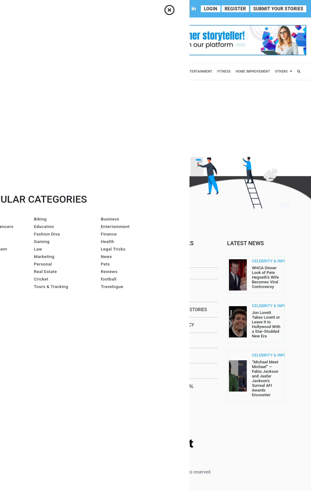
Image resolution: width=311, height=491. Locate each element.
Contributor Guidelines (89, 8)
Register (236, 8)
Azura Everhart (115, 353)
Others (281, 71)
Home (11, 8)
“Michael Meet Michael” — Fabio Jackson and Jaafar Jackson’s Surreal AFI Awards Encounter (265, 378)
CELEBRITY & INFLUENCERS (263, 261)
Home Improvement (253, 71)
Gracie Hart (110, 304)
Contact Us (53, 8)
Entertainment (198, 71)
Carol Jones (111, 401)
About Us (29, 8)
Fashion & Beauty (160, 71)
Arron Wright (113, 369)
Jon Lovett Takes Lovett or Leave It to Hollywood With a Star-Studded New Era (266, 324)
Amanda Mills (113, 288)
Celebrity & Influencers (60, 71)
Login (213, 8)
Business (26, 71)
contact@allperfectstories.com (61, 350)
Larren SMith (112, 320)
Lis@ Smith (109, 336)
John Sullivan (113, 418)
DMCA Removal (177, 386)
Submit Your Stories (279, 8)
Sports (107, 71)
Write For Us (127, 8)
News (91, 71)
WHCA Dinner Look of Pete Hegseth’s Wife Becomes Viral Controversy (265, 277)
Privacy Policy (177, 324)
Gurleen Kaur (112, 385)
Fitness (224, 71)
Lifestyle (131, 71)
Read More (59, 312)
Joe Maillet (110, 271)
